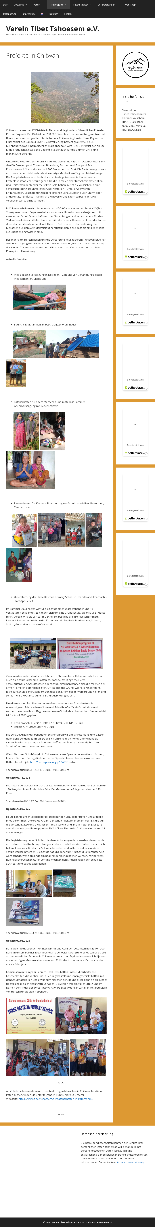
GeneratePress (104, 1222)
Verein (40, 4)
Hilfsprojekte (60, 4)
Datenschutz (9, 13)
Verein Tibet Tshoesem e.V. (53, 28)
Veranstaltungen (110, 4)
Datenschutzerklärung (130, 1162)
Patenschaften (84, 4)
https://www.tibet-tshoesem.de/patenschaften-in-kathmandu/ (56, 1099)
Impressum (29, 13)
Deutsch (53, 13)
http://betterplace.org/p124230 (49, 762)
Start (5, 4)
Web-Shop (130, 4)
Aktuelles (22, 4)
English (68, 13)
